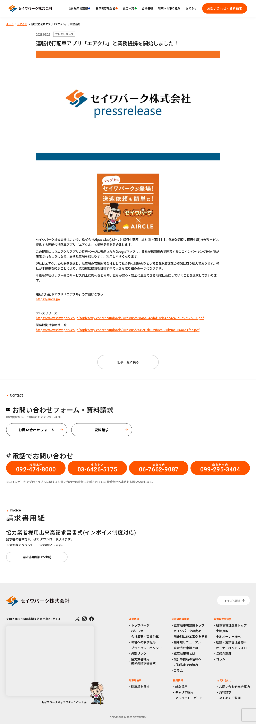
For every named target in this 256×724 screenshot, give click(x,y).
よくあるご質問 (230, 698)
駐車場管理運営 (107, 8)
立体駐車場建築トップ (189, 625)
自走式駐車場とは (186, 648)
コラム (178, 670)
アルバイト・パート (189, 698)
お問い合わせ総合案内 (234, 686)
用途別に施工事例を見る (190, 636)
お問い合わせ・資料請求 (224, 8)
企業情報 (147, 8)
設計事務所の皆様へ (187, 659)
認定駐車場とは (184, 653)
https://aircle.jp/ (48, 299)
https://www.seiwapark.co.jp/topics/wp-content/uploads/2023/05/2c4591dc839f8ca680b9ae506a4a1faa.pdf (117, 330)
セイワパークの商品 (187, 631)
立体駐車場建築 (79, 8)
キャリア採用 (184, 692)
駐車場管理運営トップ (231, 625)
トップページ (140, 625)
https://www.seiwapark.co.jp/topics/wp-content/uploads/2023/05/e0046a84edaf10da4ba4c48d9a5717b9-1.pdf (120, 318)
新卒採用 (181, 686)
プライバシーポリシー (146, 648)
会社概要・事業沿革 (145, 636)
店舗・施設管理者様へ (231, 642)
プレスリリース (64, 34)
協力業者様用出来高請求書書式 (143, 661)
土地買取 (222, 631)
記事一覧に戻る (128, 362)
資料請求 (225, 692)
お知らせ (191, 8)
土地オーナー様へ (228, 636)
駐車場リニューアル (187, 642)
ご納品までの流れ (186, 664)
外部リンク (138, 653)
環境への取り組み (169, 8)
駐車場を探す (140, 686)
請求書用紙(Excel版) (37, 557)
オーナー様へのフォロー (233, 648)
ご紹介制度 (223, 653)
